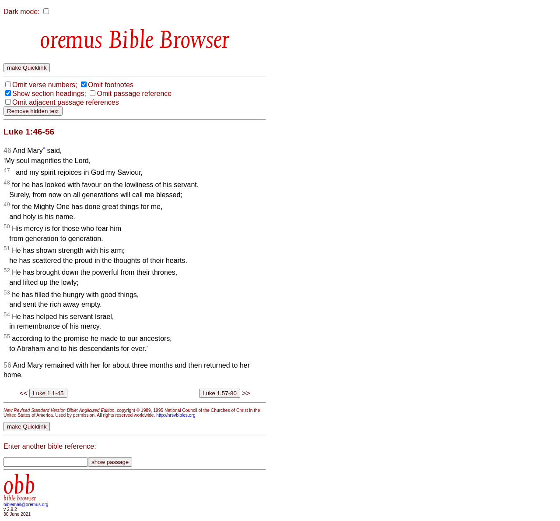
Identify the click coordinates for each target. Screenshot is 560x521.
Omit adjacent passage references (65, 102)
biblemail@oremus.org (26, 504)
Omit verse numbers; (44, 85)
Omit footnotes (110, 85)
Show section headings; (49, 93)
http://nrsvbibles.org (175, 415)
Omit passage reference (134, 93)
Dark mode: (22, 11)
